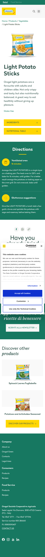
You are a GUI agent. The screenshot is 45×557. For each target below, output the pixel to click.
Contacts (6, 457)
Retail (5, 2)
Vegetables (23, 21)
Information (33, 286)
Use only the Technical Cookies (22, 309)
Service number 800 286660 (14, 521)
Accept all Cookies (22, 293)
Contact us (8, 528)
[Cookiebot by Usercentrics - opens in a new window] (27, 246)
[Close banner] (41, 246)
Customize (23, 301)
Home (4, 21)
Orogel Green (7, 452)
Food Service (16, 2)
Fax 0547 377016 (24, 517)
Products (13, 21)
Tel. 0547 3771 (8, 517)
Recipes (5, 478)
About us (6, 447)
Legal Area (6, 461)
